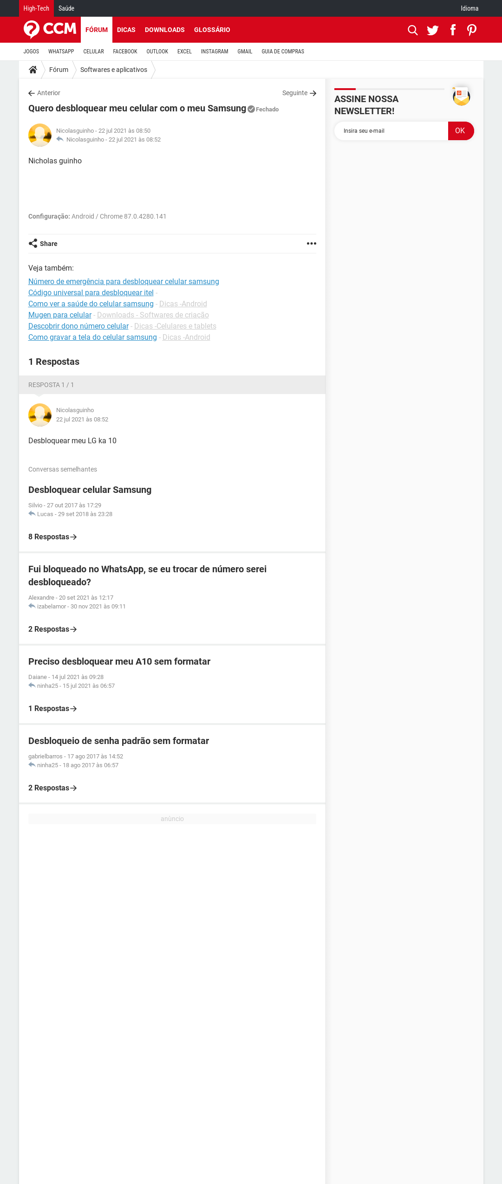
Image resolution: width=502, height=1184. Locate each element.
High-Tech (36, 8)
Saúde (66, 8)
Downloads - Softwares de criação (153, 315)
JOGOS (31, 51)
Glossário (212, 29)
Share (49, 243)
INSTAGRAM (214, 51)
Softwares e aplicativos (113, 69)
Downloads (165, 29)
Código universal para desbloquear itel (91, 292)
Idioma (470, 8)
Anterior (48, 93)
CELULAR (94, 51)
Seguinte (294, 93)
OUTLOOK (157, 51)
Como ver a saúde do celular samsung (91, 303)
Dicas (126, 29)
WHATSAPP (61, 51)
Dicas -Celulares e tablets (175, 326)
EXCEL (184, 51)
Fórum (96, 29)
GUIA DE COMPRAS (283, 51)
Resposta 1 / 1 (51, 384)
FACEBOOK (125, 51)
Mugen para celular (59, 315)
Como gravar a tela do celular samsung (92, 337)
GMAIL (245, 51)
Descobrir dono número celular (78, 326)
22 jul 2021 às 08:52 (135, 139)
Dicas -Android (183, 303)
